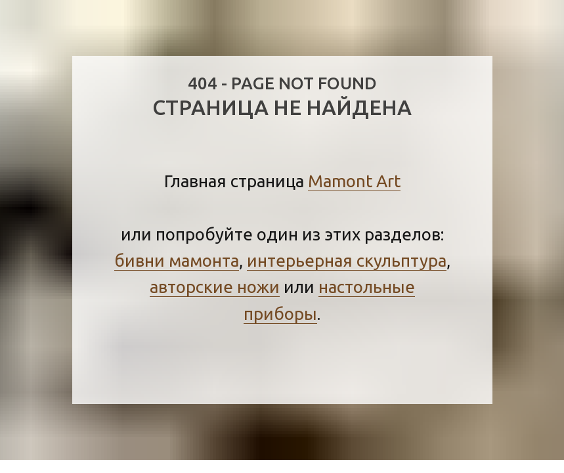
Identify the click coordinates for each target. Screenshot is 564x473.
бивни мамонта (176, 260)
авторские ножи (215, 286)
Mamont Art (354, 181)
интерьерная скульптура (346, 260)
